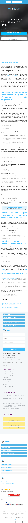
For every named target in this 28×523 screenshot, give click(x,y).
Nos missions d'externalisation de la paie (10, 307)
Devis (19, 2)
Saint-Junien (13, 75)
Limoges (8, 75)
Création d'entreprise (7, 379)
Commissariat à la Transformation (9, 371)
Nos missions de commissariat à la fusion (10, 304)
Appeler (14, 2)
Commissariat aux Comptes (8, 375)
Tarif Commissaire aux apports (14, 420)
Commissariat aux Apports (8, 373)
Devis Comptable (8, 314)
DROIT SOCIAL (5, 384)
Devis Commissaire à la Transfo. (11, 325)
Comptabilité (5, 377)
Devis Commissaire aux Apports (11, 322)
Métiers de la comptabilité (8, 388)
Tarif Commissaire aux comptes (14, 417)
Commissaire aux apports (6, 470)
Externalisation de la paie (8, 386)
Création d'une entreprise (6, 464)
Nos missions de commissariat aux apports (10, 301)
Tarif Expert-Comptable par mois (14, 427)
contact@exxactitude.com (10, 357)
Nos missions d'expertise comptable (9, 306)
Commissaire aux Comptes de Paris (15, 363)
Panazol (18, 75)
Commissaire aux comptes (6, 467)
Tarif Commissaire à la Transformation (14, 422)
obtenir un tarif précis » (14, 33)
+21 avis (14, 39)
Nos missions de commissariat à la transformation (11, 303)
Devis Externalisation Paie (10, 317)
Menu (8, 2)
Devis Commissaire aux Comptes (11, 320)
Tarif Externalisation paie (14, 425)
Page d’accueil (20, 296)
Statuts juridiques (7, 381)
